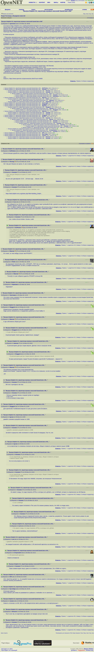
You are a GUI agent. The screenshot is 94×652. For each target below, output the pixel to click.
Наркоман (48, 101)
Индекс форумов (76, 633)
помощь (21, 9)
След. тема (91, 633)
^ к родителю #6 (71, 268)
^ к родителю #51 (71, 616)
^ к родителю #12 (71, 387)
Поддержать (81, 650)
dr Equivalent (53, 130)
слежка (84, 9)
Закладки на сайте (7, 649)
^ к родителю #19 (71, 348)
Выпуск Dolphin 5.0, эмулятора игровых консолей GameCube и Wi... (23, 88)
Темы (82, 633)
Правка (78, 81)
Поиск (69, 2)
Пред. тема (86, 633)
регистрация (81, 0)
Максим (44, 97)
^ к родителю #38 (71, 560)
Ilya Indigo (45, 134)
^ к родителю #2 (71, 181)
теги (73, 2)
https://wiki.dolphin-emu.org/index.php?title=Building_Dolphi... (24, 193)
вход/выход (69, 9)
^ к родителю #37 (71, 520)
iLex (50, 93)
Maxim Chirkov (88, 649)
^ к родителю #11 (71, 337)
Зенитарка (45, 103)
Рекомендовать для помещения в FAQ (64, 633)
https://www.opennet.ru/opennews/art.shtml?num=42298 (26, 31)
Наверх (79, 155)
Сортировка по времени (84, 143)
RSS (92, 143)
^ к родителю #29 (71, 466)
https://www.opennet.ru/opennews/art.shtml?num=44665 (26, 78)
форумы (7, 9)
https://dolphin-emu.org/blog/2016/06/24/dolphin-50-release (28, 26)
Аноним (48, 90)
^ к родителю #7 (71, 278)
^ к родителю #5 (71, 211)
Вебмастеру (89, 650)
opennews (13, 23)
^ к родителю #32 (71, 494)
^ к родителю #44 (71, 571)
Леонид (44, 89)
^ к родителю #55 (71, 361)
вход (76, 0)
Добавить (74, 650)
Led (61, 127)
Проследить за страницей (9, 650)
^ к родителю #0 (71, 155)
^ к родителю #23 (71, 438)
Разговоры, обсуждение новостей (15, 16)
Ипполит (48, 137)
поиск (33, 9)
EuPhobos (45, 88)
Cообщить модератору (87, 81)
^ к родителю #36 (71, 508)
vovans (44, 135)
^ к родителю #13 (71, 221)
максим (51, 108)
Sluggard (44, 104)
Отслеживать (90, 17)
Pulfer (47, 99)
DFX (43, 133)
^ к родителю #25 (71, 448)
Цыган (44, 116)
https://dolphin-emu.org (65, 26)
